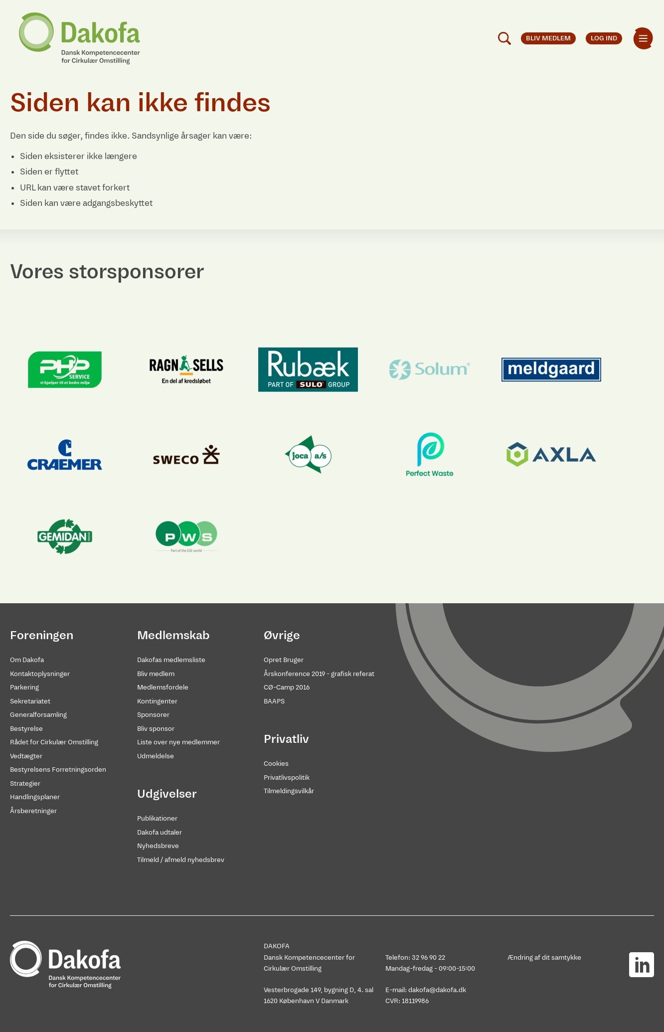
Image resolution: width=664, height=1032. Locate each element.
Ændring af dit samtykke (544, 957)
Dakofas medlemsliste (171, 660)
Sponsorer (153, 714)
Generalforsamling (38, 714)
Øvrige (282, 635)
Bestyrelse (26, 728)
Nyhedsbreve (158, 846)
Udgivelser (167, 794)
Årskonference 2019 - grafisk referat (319, 674)
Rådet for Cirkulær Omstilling (54, 742)
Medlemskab (173, 635)
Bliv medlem (155, 674)
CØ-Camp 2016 (287, 687)
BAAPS (274, 701)
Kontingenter (157, 701)
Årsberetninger (33, 811)
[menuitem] (643, 38)
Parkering (24, 687)
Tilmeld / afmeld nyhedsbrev (180, 860)
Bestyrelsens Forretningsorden (58, 769)
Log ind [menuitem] (604, 38)
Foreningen (41, 635)
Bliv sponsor (155, 728)
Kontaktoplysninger (40, 674)
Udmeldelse (155, 756)
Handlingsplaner (35, 797)
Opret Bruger (284, 660)
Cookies (276, 763)
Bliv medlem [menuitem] (548, 38)
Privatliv (286, 739)
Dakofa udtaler (159, 832)
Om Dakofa (27, 660)
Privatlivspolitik (287, 777)
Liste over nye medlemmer (178, 742)
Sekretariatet (30, 701)
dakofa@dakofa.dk (437, 990)
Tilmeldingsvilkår (289, 791)
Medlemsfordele (162, 687)
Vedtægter (26, 756)
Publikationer (157, 818)
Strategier (25, 783)
